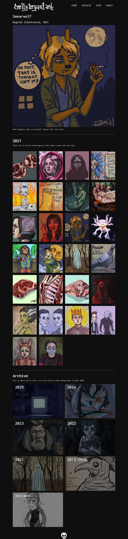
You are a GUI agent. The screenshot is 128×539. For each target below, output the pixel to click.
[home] (33, 6)
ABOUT (109, 5)
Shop (98, 5)
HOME (74, 5)
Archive (86, 5)
